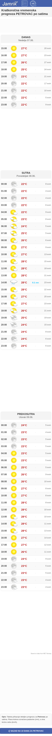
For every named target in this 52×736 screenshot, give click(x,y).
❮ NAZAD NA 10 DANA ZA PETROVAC (26, 731)
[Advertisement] (26, 26)
